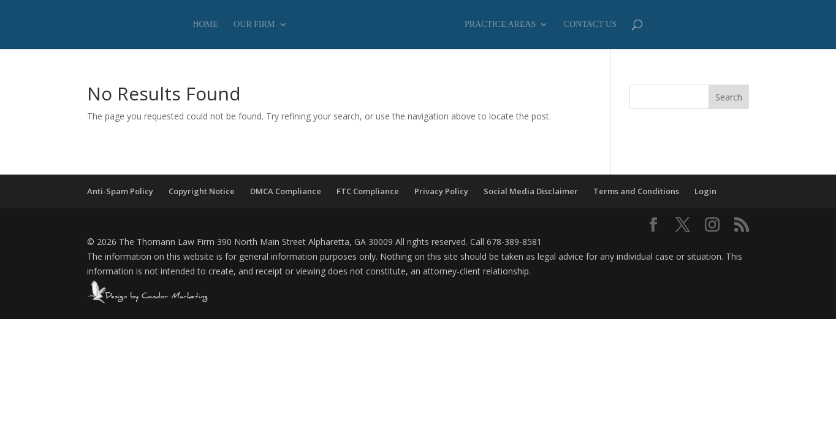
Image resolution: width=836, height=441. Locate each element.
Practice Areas (500, 24)
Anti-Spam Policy (120, 191)
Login (705, 191)
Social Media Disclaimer (531, 191)
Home (205, 24)
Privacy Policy (441, 191)
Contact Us (590, 24)
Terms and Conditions (636, 191)
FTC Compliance (367, 191)
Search (728, 97)
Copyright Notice (202, 191)
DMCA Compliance (285, 191)
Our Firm (254, 24)
